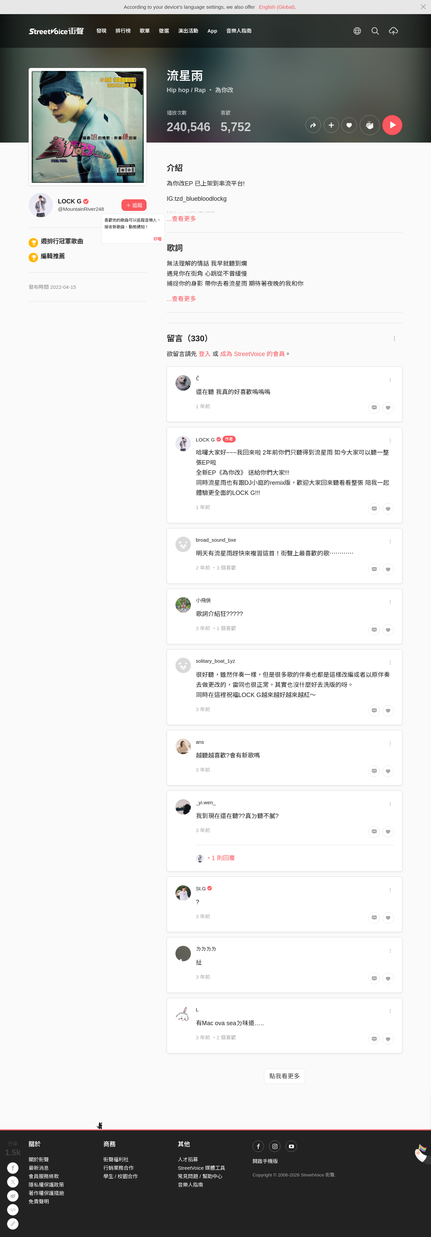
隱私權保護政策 (46, 1185)
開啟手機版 (265, 1161)
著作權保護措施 (46, 1193)
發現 (101, 31)
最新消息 (39, 1168)
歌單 (145, 31)
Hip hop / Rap (186, 90)
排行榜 (123, 31)
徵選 (164, 31)
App (212, 31)
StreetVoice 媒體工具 (201, 1168)
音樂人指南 (239, 31)
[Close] (423, 7)
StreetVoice (56, 31)
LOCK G (73, 201)
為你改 (224, 90)
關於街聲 (39, 1159)
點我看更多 (284, 1076)
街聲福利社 (116, 1159)
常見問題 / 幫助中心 (200, 1176)
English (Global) (277, 7)
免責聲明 (39, 1201)
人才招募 (188, 1159)
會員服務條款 (44, 1176)
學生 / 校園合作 (120, 1176)
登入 (205, 354)
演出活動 (188, 31)
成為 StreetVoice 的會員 (252, 354)
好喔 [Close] (158, 239)
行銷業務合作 (118, 1168)
